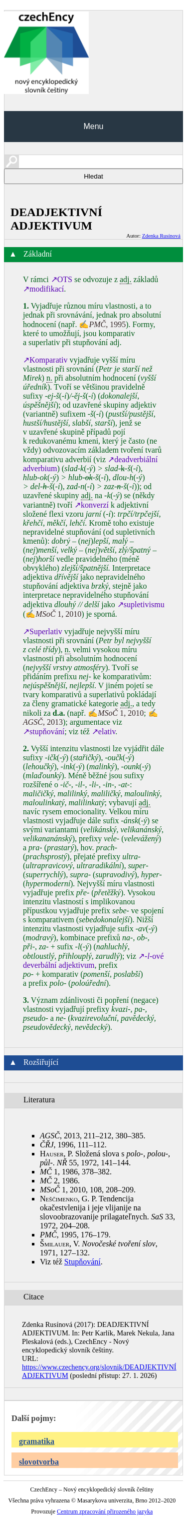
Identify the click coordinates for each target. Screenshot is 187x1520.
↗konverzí (91, 505)
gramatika (36, 1441)
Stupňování (82, 1261)
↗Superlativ (42, 631)
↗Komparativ (45, 360)
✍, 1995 (102, 324)
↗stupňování (43, 731)
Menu (93, 126)
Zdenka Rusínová (161, 236)
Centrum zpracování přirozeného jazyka (105, 1511)
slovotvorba (39, 1461)
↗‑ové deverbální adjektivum (93, 960)
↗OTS (61, 279)
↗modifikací (43, 289)
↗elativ (104, 731)
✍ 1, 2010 (53, 614)
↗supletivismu (141, 604)
